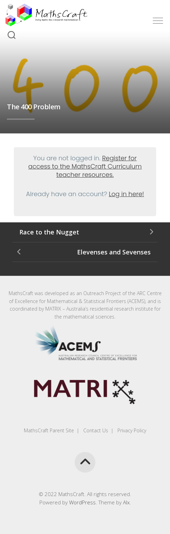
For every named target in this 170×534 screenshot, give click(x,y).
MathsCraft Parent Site (49, 430)
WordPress (82, 502)
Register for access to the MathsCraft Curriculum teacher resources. (85, 166)
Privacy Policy (131, 430)
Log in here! (126, 194)
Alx (126, 502)
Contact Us (95, 430)
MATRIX (53, 308)
